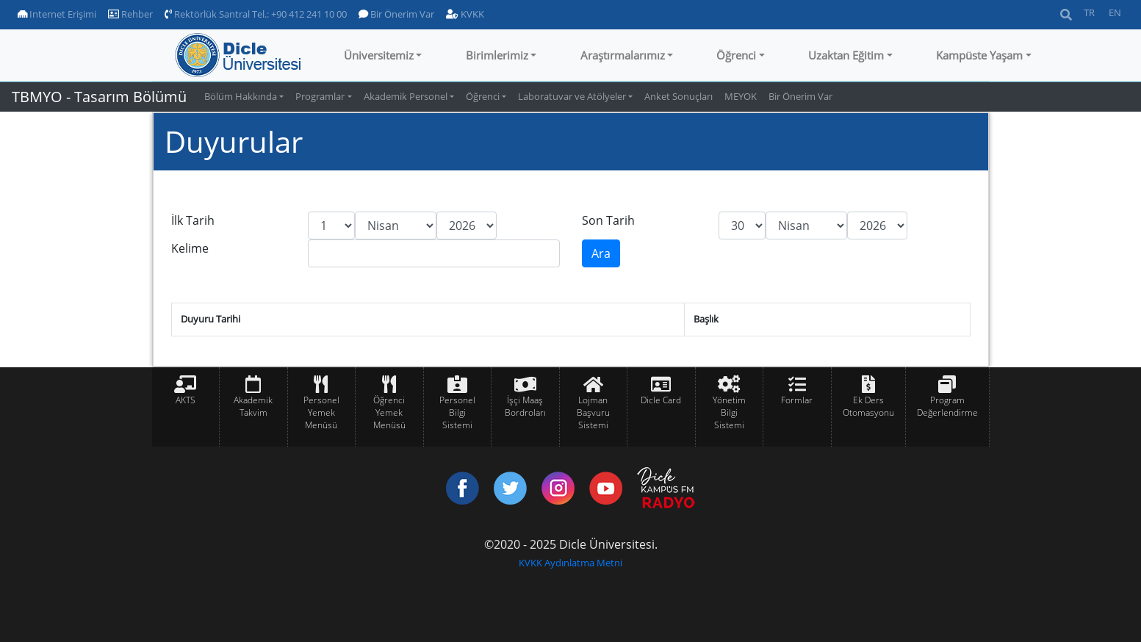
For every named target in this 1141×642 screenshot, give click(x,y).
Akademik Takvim (253, 406)
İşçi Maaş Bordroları (525, 406)
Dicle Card (661, 400)
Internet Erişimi (57, 14)
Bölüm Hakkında (240, 96)
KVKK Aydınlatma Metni (570, 562)
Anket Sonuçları (678, 96)
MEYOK (740, 96)
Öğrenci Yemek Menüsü (389, 412)
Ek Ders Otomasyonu (868, 406)
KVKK (465, 14)
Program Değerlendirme (947, 406)
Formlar (797, 400)
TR (1089, 12)
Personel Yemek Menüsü (321, 412)
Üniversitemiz (379, 55)
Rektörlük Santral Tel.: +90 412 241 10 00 (256, 14)
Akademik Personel (405, 96)
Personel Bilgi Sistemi (457, 412)
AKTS (185, 400)
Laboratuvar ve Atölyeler (572, 96)
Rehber (130, 14)
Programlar (320, 96)
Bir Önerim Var (396, 14)
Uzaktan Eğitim (846, 55)
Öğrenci (736, 55)
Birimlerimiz (497, 55)
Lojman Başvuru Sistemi (593, 412)
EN (1115, 12)
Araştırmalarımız (622, 55)
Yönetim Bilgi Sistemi (729, 412)
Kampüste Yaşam (979, 55)
